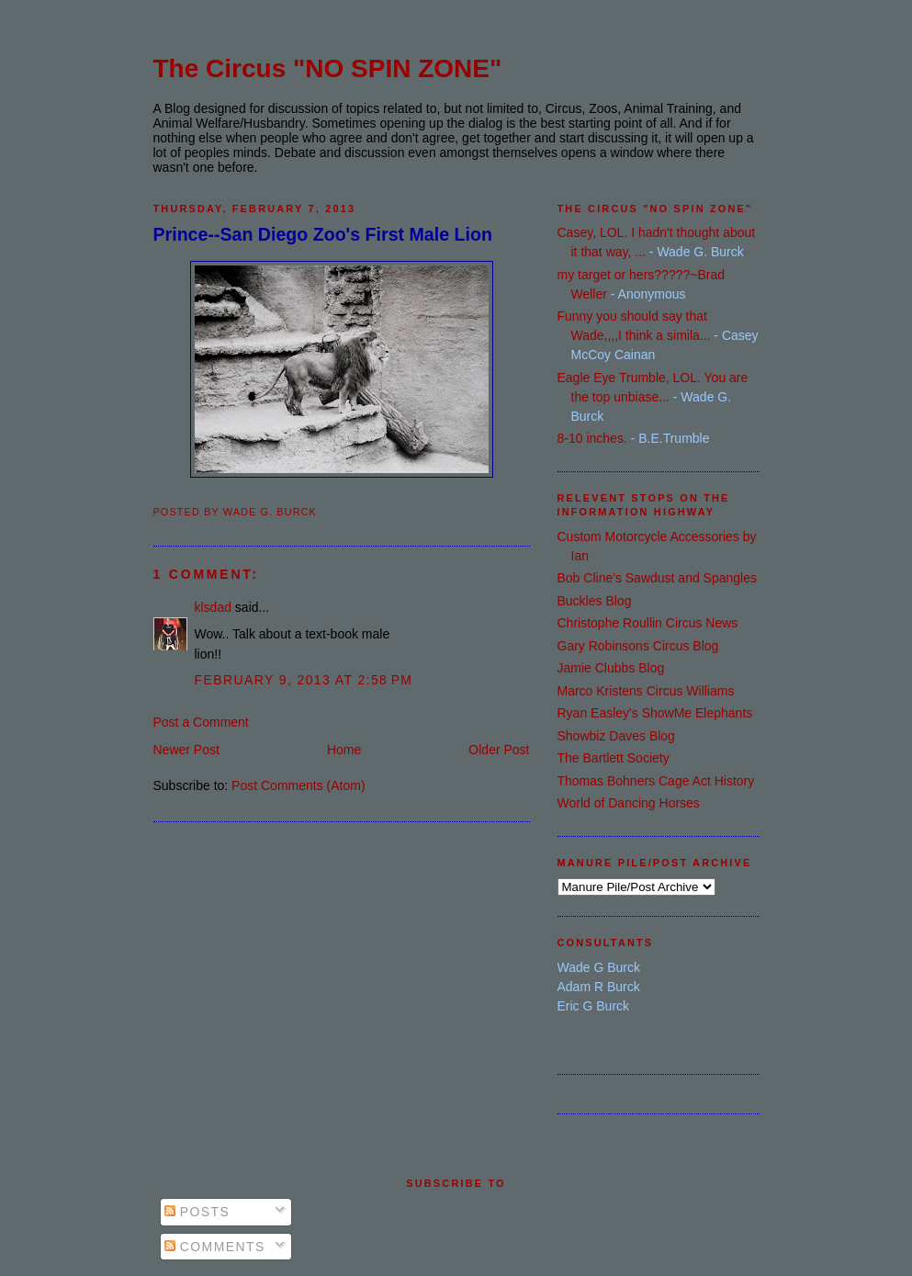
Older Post (498, 749)
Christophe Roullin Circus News (647, 622)
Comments (214, 1246)
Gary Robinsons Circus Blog (638, 645)
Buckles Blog (594, 600)
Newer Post (186, 749)
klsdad (213, 607)
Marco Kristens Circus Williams (646, 690)
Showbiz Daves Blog (616, 735)
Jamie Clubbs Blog (611, 668)
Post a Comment (201, 722)
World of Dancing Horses (628, 803)
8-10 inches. (592, 438)
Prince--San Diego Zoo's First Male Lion (322, 234)
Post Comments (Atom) (298, 785)
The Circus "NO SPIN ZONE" (327, 68)
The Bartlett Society (613, 758)
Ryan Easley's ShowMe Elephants (655, 713)
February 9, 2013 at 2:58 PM (304, 679)
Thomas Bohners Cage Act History (656, 781)
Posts (197, 1211)
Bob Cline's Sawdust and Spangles (657, 577)
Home (344, 749)
